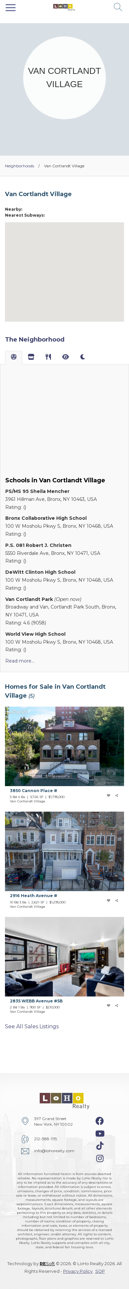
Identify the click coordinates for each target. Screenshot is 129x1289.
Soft (47, 1263)
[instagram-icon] (100, 1158)
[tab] (13, 358)
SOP (100, 1271)
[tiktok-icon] (100, 1146)
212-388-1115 (45, 1138)
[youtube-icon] (100, 1134)
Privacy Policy (78, 1271)
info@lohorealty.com (54, 1150)
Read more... (19, 661)
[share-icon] (116, 795)
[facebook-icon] (100, 1121)
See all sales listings (32, 1026)
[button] (118, 7)
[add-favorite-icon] (108, 795)
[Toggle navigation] (10, 7)
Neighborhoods (19, 165)
